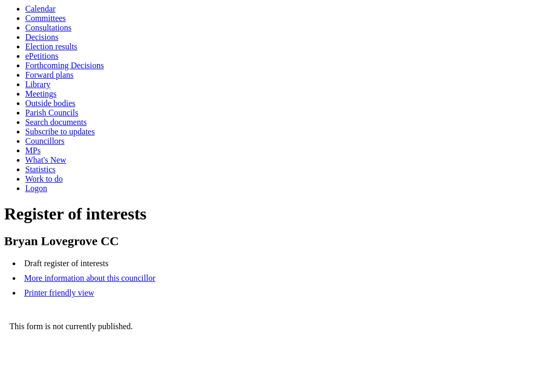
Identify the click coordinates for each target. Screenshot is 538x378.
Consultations (48, 27)
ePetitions (41, 55)
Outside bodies (50, 103)
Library (37, 84)
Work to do (44, 178)
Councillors (45, 140)
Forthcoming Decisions (64, 65)
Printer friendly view (59, 292)
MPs (32, 150)
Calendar (40, 8)
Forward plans (49, 74)
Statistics (40, 169)
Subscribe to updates (60, 131)
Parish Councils (51, 112)
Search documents (56, 122)
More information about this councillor (90, 278)
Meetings (41, 93)
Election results (51, 46)
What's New (45, 159)
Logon (36, 188)
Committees (45, 18)
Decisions (41, 37)
